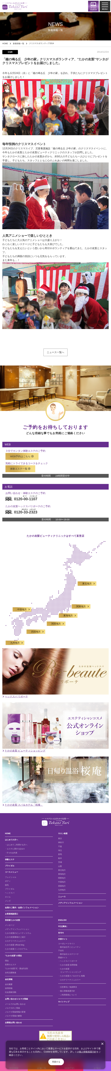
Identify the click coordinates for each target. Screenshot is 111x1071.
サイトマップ (63, 1002)
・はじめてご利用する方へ (16, 845)
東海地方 (68, 612)
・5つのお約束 (11, 853)
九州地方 (15, 640)
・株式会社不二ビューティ (69, 947)
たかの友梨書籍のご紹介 (15, 937)
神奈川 (61, 842)
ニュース (62, 897)
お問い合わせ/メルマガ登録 (16, 999)
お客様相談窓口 (11, 914)
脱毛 (7, 885)
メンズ (8, 901)
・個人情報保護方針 (66, 991)
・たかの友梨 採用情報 (67, 965)
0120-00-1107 (21, 496)
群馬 (60, 854)
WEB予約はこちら (22, 453)
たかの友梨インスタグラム (16, 949)
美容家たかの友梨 (12, 920)
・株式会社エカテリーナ (68, 954)
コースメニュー (11, 872)
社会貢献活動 (10, 992)
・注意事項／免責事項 (67, 987)
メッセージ (9, 925)
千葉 (60, 846)
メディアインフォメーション (70, 903)
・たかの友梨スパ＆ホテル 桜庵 (71, 976)
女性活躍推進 (10, 973)
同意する (56, 1062)
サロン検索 (63, 833)
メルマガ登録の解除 (13, 1016)
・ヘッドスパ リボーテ (67, 961)
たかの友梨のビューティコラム (18, 933)
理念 (7, 961)
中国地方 (22, 606)
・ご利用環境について (67, 995)
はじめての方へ (11, 840)
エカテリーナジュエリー (15, 941)
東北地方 (87, 580)
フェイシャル (10, 877)
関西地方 (56, 620)
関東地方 (81, 603)
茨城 (60, 862)
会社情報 (8, 979)
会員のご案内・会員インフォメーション (22, 907)
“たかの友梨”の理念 (13, 956)
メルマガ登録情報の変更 (15, 1012)
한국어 (61, 933)
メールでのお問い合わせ (15, 1004)
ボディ (8, 881)
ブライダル (9, 866)
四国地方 (36, 628)
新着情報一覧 (18, 43)
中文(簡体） (63, 926)
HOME (5, 43)
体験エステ (9, 859)
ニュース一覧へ (55, 352)
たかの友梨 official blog (14, 945)
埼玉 (60, 850)
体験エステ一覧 (20, 465)
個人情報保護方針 (87, 1051)
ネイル (8, 897)
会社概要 (8, 984)
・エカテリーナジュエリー (69, 980)
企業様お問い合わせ (13, 1022)
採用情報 (8, 988)
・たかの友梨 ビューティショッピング (69, 970)
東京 (60, 838)
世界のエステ (10, 965)
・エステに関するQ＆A (14, 849)
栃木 (60, 858)
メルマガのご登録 (12, 1008)
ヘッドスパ (9, 893)
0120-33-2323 (21, 509)
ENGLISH (62, 920)
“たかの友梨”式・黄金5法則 (16, 968)
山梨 (60, 866)
